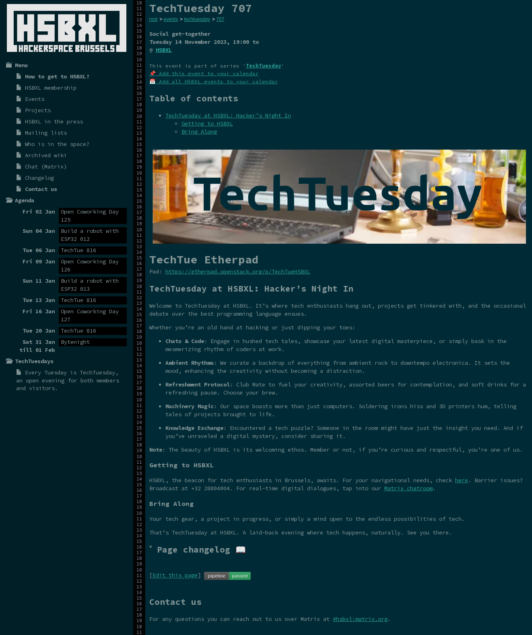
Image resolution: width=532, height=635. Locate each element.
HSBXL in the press (54, 121)
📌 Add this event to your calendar (204, 73)
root (153, 19)
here (461, 480)
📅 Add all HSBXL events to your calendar (213, 81)
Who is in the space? (57, 144)
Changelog (39, 177)
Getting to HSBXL (207, 123)
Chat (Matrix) (46, 166)
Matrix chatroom (408, 488)
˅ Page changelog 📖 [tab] (197, 549)
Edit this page (175, 575)
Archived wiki (46, 155)
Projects (38, 110)
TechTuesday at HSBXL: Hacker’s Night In (228, 115)
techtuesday (197, 19)
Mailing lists (46, 132)
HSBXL (164, 49)
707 (220, 19)
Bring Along (199, 131)
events (171, 19)
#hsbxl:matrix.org (360, 619)
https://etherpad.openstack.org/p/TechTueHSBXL (237, 271)
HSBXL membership (50, 87)
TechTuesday (97, 372)
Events (34, 99)
